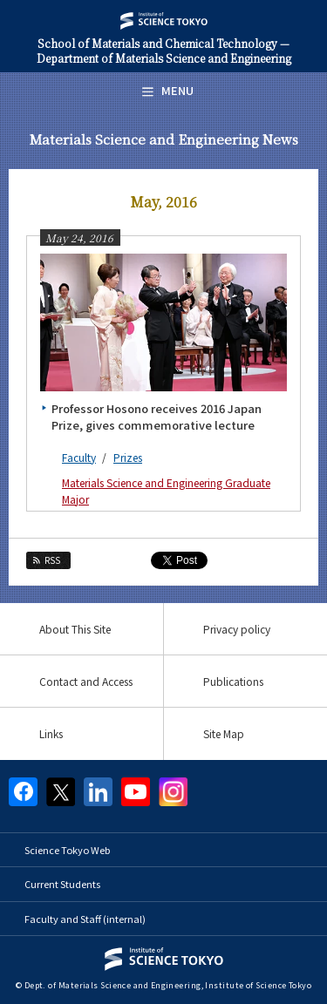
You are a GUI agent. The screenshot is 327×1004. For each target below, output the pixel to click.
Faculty (79, 457)
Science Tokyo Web (67, 850)
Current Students (62, 884)
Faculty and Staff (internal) (85, 919)
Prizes (127, 457)
